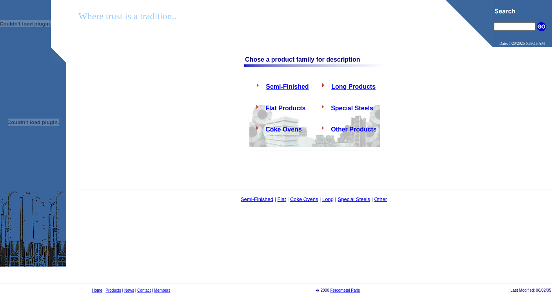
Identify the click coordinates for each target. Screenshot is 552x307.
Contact (144, 290)
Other (380, 199)
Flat (282, 199)
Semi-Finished (257, 199)
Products (113, 290)
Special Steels (354, 199)
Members (162, 290)
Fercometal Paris (345, 290)
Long (328, 199)
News (129, 290)
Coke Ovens (304, 199)
